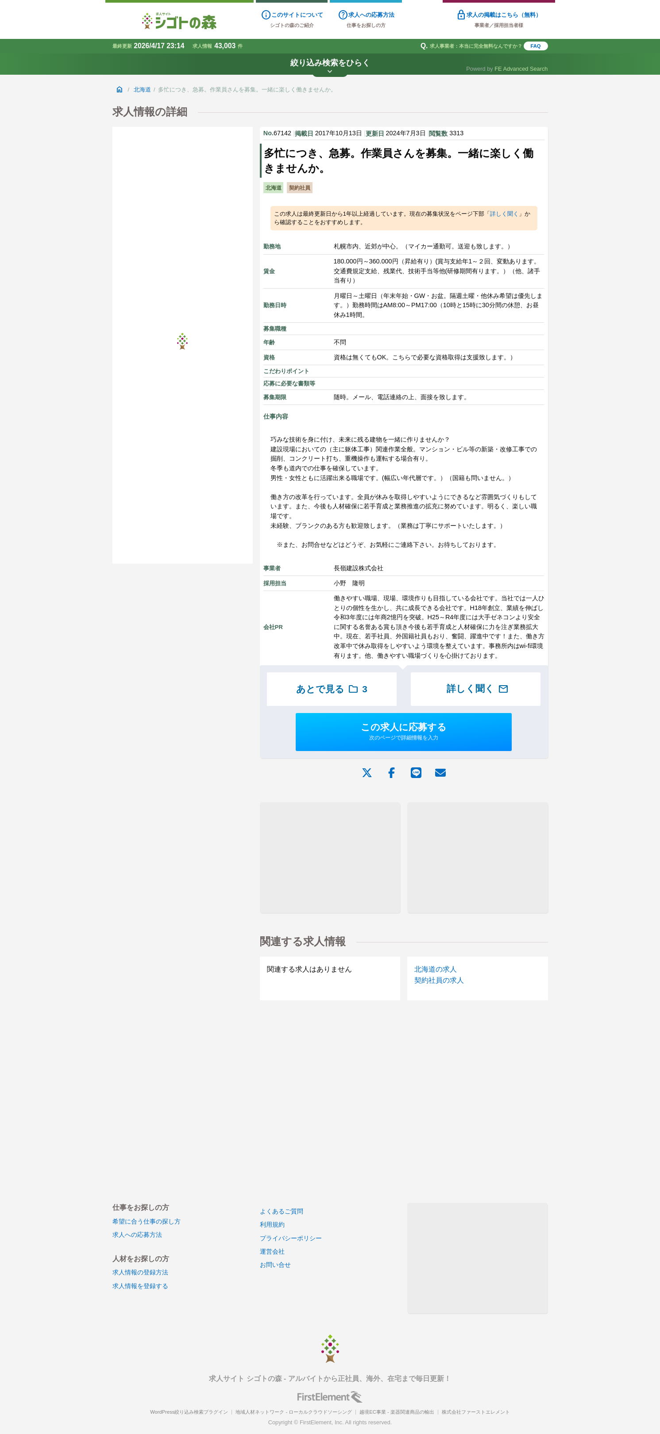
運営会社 (272, 1251)
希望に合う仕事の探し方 (146, 1221)
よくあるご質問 (281, 1211)
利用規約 (272, 1224)
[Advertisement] (330, 857)
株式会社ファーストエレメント (476, 1412)
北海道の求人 (435, 969)
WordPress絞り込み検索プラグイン (189, 1412)
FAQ (536, 46)
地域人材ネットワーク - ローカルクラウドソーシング (293, 1412)
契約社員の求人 (439, 980)
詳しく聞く (504, 213)
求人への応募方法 (137, 1234)
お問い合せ (275, 1264)
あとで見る (331, 689)
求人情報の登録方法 (140, 1272)
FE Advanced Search (521, 68)
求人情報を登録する (140, 1285)
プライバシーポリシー (291, 1238)
